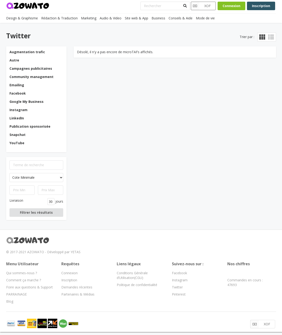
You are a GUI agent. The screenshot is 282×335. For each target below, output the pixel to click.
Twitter (177, 287)
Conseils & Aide (180, 18)
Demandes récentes (76, 287)
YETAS (76, 252)
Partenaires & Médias (77, 294)
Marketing (88, 18)
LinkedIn (16, 118)
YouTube (16, 143)
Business (158, 18)
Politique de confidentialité (137, 285)
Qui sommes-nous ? (21, 273)
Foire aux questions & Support (29, 287)
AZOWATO (35, 252)
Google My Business (26, 101)
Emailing (16, 85)
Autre (14, 60)
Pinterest (179, 294)
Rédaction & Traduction (59, 18)
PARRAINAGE (16, 294)
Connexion (231, 6)
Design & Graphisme (22, 18)
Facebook (17, 93)
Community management (31, 76)
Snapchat (17, 134)
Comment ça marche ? (23, 280)
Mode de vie (205, 18)
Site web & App (136, 18)
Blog (9, 301)
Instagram (18, 110)
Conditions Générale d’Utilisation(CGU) (132, 275)
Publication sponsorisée (29, 126)
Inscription (261, 6)
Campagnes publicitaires (30, 68)
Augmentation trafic (27, 52)
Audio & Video (110, 18)
